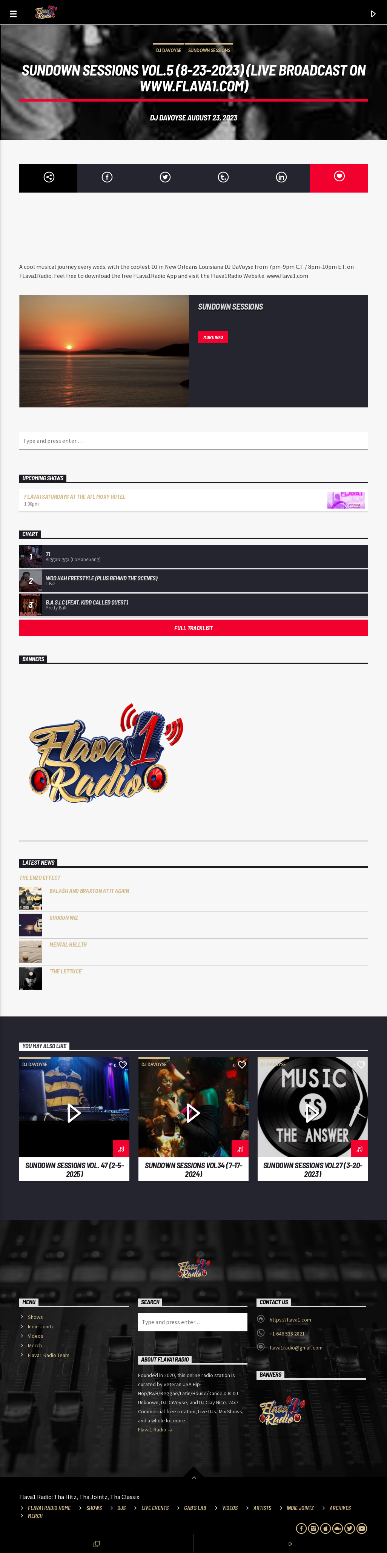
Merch (35, 1345)
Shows (35, 1317)
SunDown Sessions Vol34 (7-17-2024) (193, 1169)
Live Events (155, 1508)
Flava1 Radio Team (48, 1355)
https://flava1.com (290, 1319)
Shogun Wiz (63, 917)
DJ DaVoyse (168, 50)
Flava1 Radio (155, 1430)
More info (213, 337)
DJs (121, 1508)
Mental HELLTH (68, 944)
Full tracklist (193, 627)
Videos (35, 1335)
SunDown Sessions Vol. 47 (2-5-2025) (74, 1169)
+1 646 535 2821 (287, 1333)
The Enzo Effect (39, 877)
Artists (262, 1508)
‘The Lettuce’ (65, 971)
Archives (340, 1508)
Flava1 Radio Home (49, 1508)
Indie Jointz (41, 1326)
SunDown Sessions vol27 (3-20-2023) (312, 1169)
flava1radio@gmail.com (296, 1347)
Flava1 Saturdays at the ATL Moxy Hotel (75, 496)
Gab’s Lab (195, 1508)
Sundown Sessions (209, 50)
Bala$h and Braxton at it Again (89, 890)
